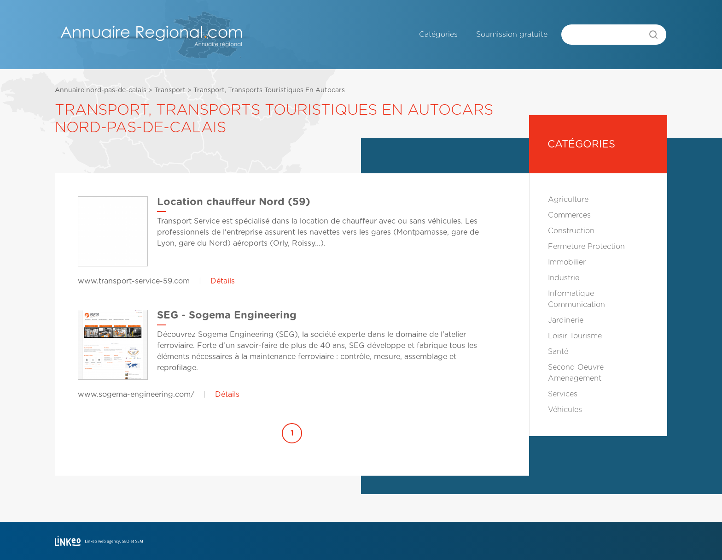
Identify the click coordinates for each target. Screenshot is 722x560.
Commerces (569, 215)
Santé (558, 351)
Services (562, 394)
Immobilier (567, 262)
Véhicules (565, 409)
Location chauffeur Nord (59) (233, 202)
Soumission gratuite (511, 34)
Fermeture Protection (586, 246)
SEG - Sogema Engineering (227, 315)
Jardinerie (565, 320)
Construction (571, 231)
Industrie (563, 278)
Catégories (438, 34)
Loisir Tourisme (575, 336)
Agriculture (568, 199)
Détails (222, 281)
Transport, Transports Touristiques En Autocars (269, 90)
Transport (170, 90)
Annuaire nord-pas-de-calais (100, 90)
